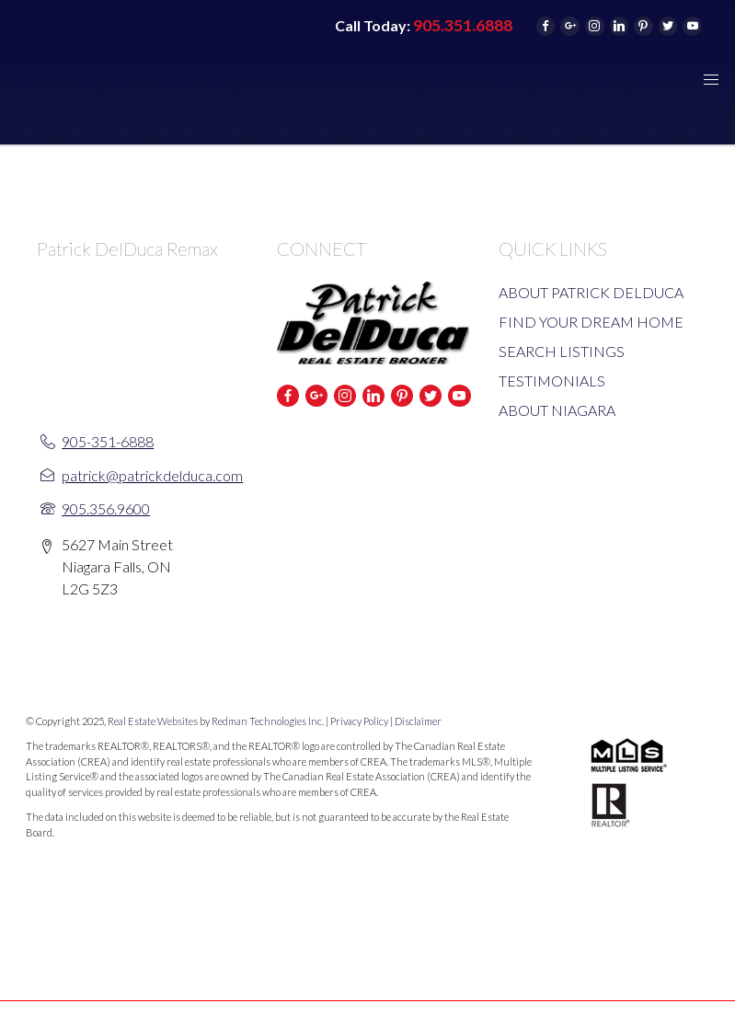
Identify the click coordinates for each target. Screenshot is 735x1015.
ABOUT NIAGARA (557, 410)
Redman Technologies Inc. (269, 721)
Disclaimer (418, 721)
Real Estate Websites (154, 721)
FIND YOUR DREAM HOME (591, 321)
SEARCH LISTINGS (562, 351)
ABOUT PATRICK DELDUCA (591, 292)
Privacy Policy (359, 721)
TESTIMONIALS (552, 380)
